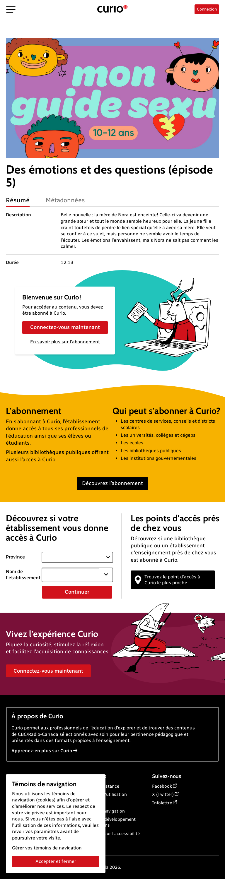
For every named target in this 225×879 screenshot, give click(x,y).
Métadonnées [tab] (65, 200)
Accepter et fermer (55, 861)
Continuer (77, 592)
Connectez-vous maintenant (65, 327)
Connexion (207, 9)
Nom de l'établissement (23, 574)
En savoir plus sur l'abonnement (65, 342)
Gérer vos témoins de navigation (47, 848)
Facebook (162, 786)
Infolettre (162, 803)
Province (15, 557)
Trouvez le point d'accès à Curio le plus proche (167, 579)
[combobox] (70, 575)
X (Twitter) (163, 794)
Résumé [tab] (18, 200)
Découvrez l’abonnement (112, 483)
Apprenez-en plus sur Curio (44, 750)
